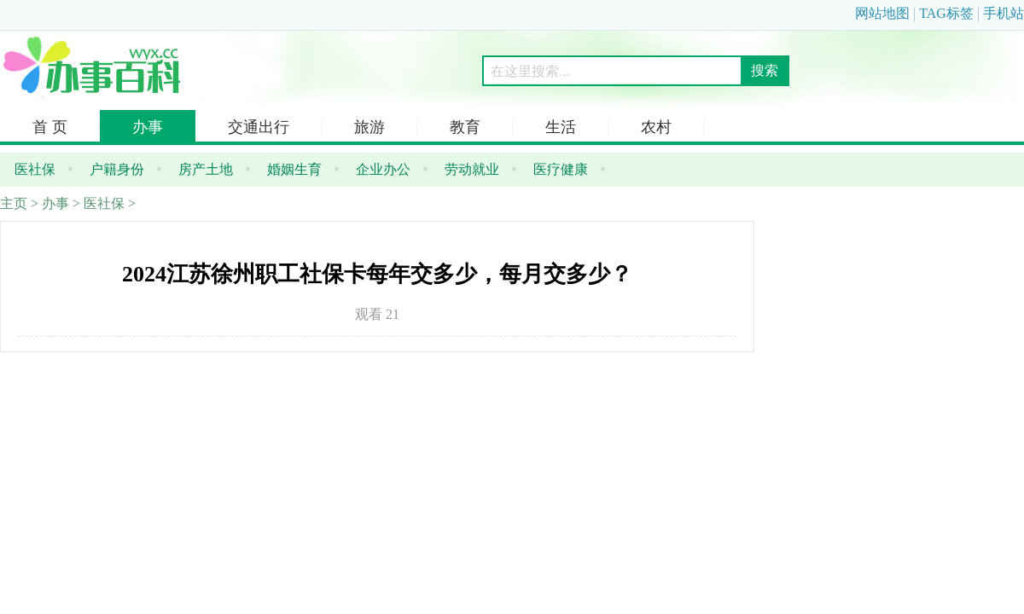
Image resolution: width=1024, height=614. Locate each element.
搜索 (764, 70)
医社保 (104, 203)
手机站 (1003, 13)
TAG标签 (946, 13)
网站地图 (882, 13)
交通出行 (258, 127)
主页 (13, 203)
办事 (147, 127)
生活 (560, 127)
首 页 (49, 127)
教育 (465, 127)
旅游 (369, 127)
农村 (656, 127)
